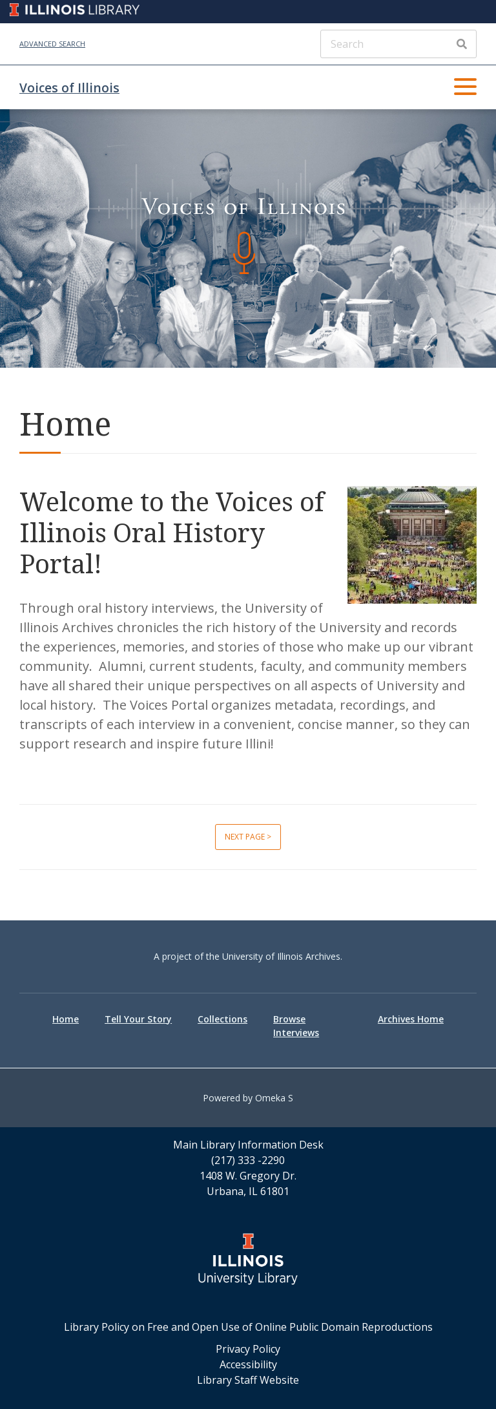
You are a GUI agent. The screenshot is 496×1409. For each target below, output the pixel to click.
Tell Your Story (138, 1019)
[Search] (398, 44)
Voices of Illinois (69, 87)
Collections (222, 1019)
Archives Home (411, 1019)
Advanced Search (52, 43)
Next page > (248, 836)
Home (65, 1019)
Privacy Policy (248, 1349)
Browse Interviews (296, 1026)
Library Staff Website (248, 1380)
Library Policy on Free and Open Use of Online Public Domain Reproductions (248, 1327)
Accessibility (248, 1364)
